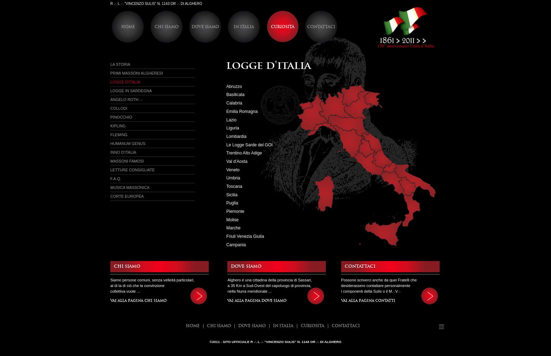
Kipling (117, 126)
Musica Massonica (129, 187)
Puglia (232, 203)
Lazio (231, 119)
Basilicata (235, 94)
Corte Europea (127, 196)
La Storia (120, 64)
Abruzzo (234, 86)
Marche (233, 227)
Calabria (234, 103)
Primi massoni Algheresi (136, 73)
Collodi (118, 108)
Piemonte (235, 211)
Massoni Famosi (127, 161)
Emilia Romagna (242, 111)
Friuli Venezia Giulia (245, 236)
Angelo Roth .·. (126, 99)
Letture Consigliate (132, 170)
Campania (236, 244)
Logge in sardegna (131, 91)
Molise (232, 219)
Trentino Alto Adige (244, 153)
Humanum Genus (127, 143)
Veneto (233, 169)
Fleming (119, 135)
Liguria (232, 128)
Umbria (233, 178)
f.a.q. (115, 179)
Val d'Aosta (236, 161)
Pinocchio (121, 117)
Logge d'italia (125, 82)
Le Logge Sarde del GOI (249, 144)
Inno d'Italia (123, 152)
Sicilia (232, 194)
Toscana (234, 186)
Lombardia (236, 136)
